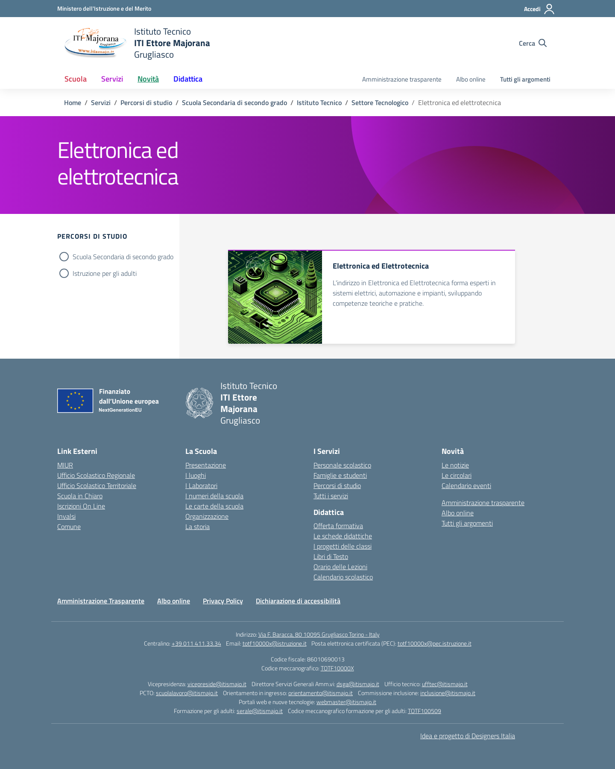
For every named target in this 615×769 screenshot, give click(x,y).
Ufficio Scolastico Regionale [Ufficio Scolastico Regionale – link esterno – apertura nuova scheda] (96, 475)
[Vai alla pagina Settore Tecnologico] (379, 102)
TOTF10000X (337, 668)
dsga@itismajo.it (358, 683)
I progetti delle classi (342, 546)
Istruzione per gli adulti (105, 273)
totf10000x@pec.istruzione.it (435, 643)
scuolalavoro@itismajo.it (187, 692)
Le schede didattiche (342, 536)
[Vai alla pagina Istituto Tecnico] (319, 102)
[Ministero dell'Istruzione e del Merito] (104, 8)
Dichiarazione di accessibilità (298, 601)
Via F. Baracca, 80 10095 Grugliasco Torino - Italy (319, 634)
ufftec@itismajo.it (445, 683)
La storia (197, 526)
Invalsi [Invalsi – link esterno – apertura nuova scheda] (66, 516)
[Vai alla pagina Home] (72, 102)
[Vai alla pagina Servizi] (101, 102)
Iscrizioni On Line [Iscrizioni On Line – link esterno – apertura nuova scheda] (81, 506)
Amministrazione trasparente (402, 79)
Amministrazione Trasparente (100, 601)
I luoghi (195, 475)
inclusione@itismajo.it (447, 692)
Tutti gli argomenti (525, 79)
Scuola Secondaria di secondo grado (123, 256)
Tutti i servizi (330, 496)
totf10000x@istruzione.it (275, 643)
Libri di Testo (330, 556)
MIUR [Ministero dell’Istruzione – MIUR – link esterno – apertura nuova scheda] (65, 465)
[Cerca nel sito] (532, 43)
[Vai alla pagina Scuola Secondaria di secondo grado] (234, 102)
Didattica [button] (187, 79)
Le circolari (457, 475)
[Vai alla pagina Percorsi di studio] (146, 102)
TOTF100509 (424, 710)
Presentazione (205, 465)
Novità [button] (148, 79)
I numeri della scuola (214, 496)
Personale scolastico (342, 465)
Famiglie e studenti (340, 475)
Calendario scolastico (343, 577)
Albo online (471, 79)
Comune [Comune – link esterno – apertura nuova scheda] (69, 526)
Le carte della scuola (214, 506)
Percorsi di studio (337, 485)
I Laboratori (201, 485)
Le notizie (455, 465)
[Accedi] (539, 9)
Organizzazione (206, 516)
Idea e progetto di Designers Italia (467, 736)
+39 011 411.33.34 (196, 643)
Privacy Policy (223, 601)
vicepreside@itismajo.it (216, 683)
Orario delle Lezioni (340, 566)
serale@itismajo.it (260, 710)
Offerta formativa (338, 525)
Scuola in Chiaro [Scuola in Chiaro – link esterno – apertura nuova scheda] (79, 496)
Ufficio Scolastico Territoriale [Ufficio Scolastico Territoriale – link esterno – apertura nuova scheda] (96, 485)
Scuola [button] (75, 79)
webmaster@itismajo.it (346, 701)
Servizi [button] (112, 79)
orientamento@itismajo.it (320, 692)
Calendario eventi (466, 485)
